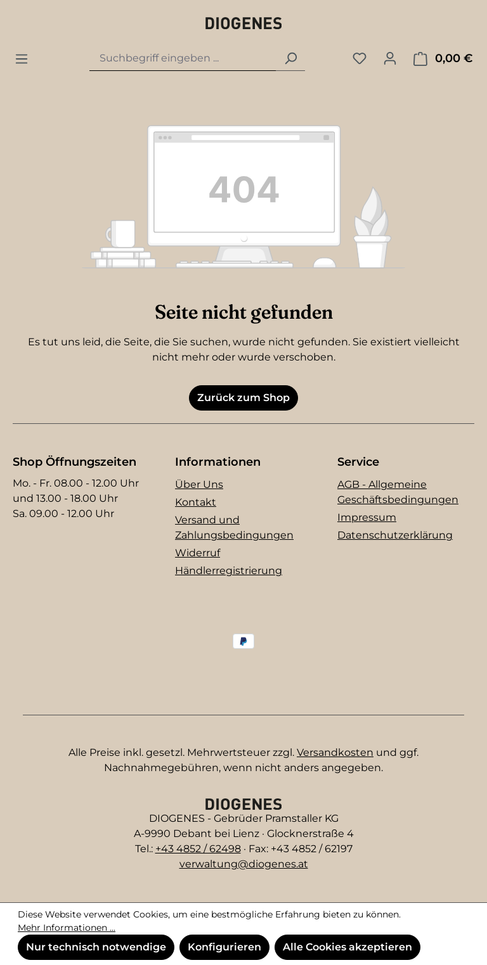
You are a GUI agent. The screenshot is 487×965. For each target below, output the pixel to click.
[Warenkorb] (443, 59)
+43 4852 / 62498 (198, 849)
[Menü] (21, 59)
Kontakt (195, 502)
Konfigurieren (224, 947)
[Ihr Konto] (390, 58)
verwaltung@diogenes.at (243, 864)
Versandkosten (335, 752)
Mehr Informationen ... (66, 927)
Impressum (366, 517)
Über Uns (199, 484)
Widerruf (197, 553)
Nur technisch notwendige (96, 947)
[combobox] (182, 58)
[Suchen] (290, 58)
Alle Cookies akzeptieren (347, 947)
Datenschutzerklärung (395, 535)
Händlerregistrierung (228, 571)
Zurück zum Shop (243, 398)
